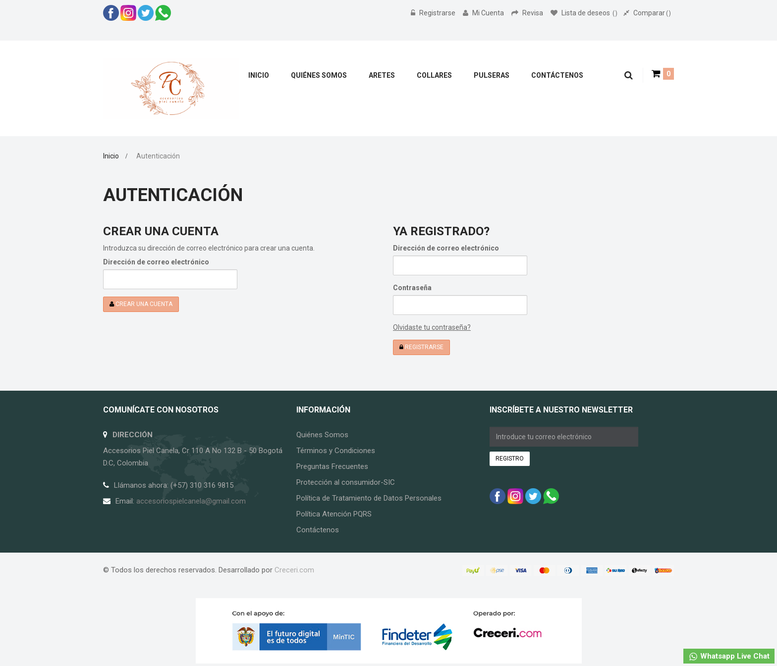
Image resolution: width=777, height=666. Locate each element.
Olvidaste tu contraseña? (432, 327)
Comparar (647, 13)
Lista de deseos (584, 13)
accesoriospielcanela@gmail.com (191, 501)
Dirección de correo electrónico (156, 262)
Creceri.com (294, 569)
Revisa (528, 13)
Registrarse (434, 13)
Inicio (111, 156)
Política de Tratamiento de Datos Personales (369, 498)
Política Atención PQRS (334, 514)
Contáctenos (317, 529)
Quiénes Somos (322, 434)
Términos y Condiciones (335, 450)
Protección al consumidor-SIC (345, 482)
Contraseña (412, 288)
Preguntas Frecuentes (332, 466)
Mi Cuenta (484, 13)
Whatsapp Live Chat (729, 657)
